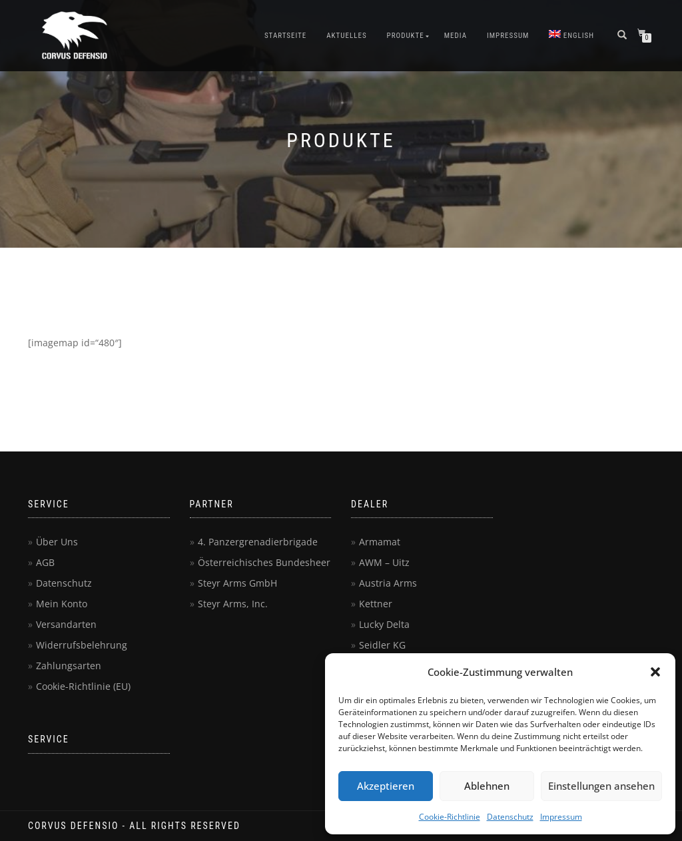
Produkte (405, 35)
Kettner (375, 603)
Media (455, 35)
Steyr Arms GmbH (237, 583)
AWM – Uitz (384, 562)
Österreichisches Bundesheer (264, 562)
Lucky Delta (384, 624)
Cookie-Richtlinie (449, 816)
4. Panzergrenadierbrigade (258, 541)
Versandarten (66, 624)
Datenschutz (510, 816)
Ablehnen (487, 785)
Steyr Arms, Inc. (233, 603)
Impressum (561, 816)
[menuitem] (571, 36)
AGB (45, 562)
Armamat (379, 541)
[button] (655, 672)
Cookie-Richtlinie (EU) (83, 686)
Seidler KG (382, 645)
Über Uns (57, 541)
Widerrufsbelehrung (81, 645)
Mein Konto (61, 603)
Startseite (285, 35)
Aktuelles (346, 35)
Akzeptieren (385, 785)
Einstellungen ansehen (601, 785)
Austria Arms (388, 583)
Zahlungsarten (68, 665)
